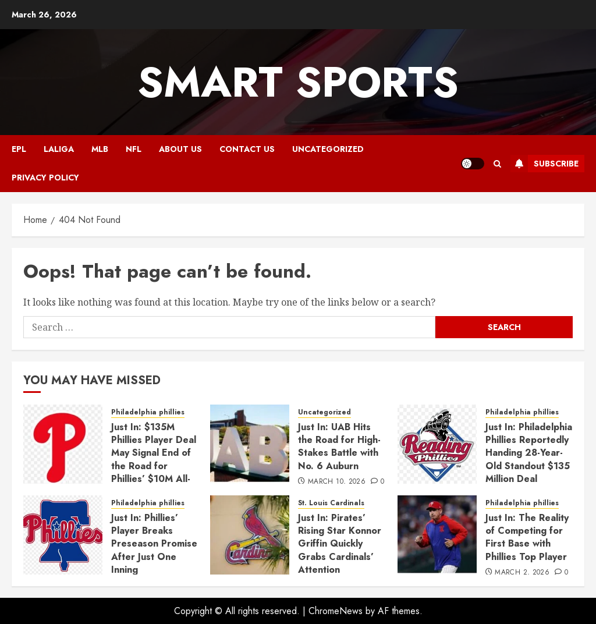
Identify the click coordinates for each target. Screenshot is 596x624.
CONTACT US (247, 149)
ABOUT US (180, 149)
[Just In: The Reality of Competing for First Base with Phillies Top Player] (437, 535)
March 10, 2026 (337, 482)
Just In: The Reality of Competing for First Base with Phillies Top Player (527, 537)
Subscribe (544, 163)
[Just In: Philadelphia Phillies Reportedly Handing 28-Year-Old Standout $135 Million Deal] (437, 444)
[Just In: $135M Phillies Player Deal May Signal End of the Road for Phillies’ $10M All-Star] (62, 444)
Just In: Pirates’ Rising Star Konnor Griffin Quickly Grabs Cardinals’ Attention (339, 544)
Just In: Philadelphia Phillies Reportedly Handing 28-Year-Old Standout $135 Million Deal (528, 453)
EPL (19, 149)
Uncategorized (328, 149)
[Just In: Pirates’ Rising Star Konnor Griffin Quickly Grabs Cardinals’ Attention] (249, 535)
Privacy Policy (45, 177)
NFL (133, 149)
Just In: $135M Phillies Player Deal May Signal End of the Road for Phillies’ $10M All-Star (153, 459)
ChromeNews (335, 611)
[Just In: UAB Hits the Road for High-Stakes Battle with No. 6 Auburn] (249, 444)
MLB (99, 149)
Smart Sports (298, 82)
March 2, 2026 (522, 572)
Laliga (59, 149)
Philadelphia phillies (148, 412)
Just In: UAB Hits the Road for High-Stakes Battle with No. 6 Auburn (339, 446)
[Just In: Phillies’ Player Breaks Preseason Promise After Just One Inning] (62, 535)
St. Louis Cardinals (331, 503)
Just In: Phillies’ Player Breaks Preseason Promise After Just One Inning (154, 544)
